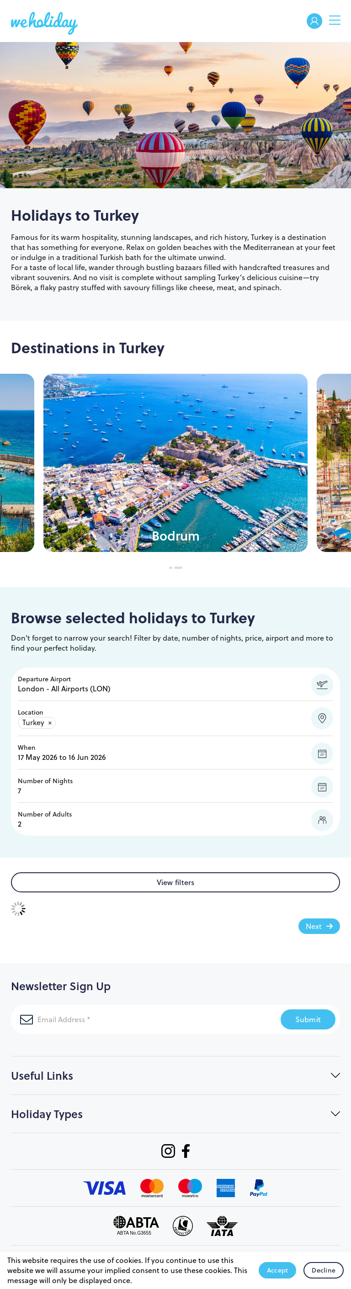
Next (314, 926)
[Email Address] (135, 1019)
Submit (308, 1019)
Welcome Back (314, 21)
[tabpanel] (175, 463)
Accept (277, 1270)
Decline (323, 1270)
